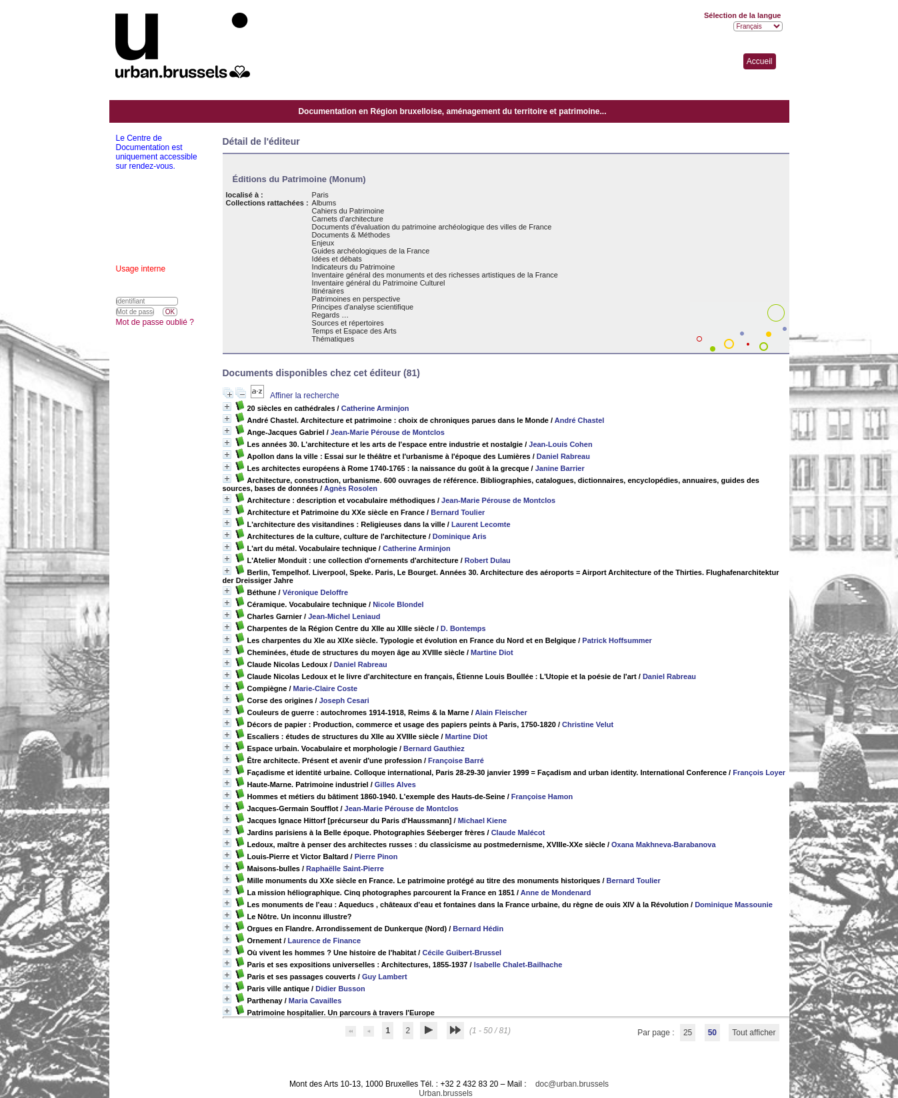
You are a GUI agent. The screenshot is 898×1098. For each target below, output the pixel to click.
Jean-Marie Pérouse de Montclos (388, 432)
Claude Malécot (518, 833)
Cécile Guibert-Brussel (461, 953)
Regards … (330, 315)
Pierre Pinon (376, 857)
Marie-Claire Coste (325, 688)
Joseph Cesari (344, 700)
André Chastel (580, 420)
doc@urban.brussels (572, 1084)
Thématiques (333, 339)
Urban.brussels (446, 1093)
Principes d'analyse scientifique (363, 307)
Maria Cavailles (315, 1001)
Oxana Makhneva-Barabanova (663, 845)
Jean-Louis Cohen (560, 444)
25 (687, 1032)
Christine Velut (587, 724)
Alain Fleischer (501, 712)
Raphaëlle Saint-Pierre (345, 869)
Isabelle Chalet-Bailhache (518, 965)
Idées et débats (337, 259)
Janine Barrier (560, 468)
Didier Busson (340, 989)
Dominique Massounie (734, 905)
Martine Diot (492, 652)
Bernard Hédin (478, 929)
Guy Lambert (384, 977)
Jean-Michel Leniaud (344, 616)
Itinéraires (328, 291)
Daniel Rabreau (563, 456)
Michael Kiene (482, 820)
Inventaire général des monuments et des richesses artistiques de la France (435, 275)
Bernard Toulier (458, 512)
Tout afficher (753, 1032)
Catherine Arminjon (375, 408)
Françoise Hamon (542, 796)
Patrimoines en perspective (356, 299)
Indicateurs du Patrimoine (353, 267)
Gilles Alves (395, 784)
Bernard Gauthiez (434, 748)
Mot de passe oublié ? (155, 322)
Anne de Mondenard (556, 893)
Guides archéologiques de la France (371, 251)
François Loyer (759, 772)
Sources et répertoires (348, 323)
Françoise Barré (456, 760)
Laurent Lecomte (481, 524)
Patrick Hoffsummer (617, 640)
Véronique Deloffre (315, 592)
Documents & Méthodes (351, 235)
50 (712, 1032)
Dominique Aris (460, 536)
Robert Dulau (488, 560)
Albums (324, 203)
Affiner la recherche (304, 395)
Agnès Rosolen (350, 488)
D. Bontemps (463, 628)
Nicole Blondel (398, 604)
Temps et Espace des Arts (354, 331)
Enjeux (323, 243)
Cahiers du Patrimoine (348, 211)
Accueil (760, 61)
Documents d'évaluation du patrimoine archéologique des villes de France (432, 227)
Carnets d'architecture (347, 219)
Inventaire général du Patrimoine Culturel (378, 283)
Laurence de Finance (324, 941)
